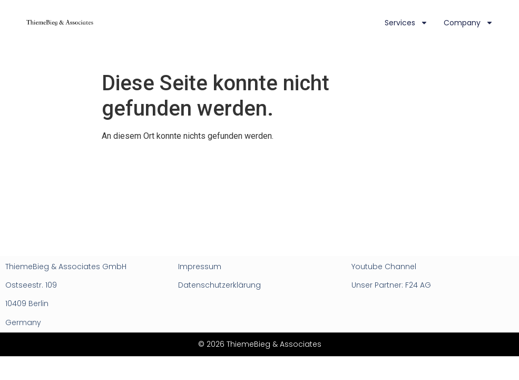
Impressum (199, 266)
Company (468, 22)
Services (406, 22)
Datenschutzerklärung (219, 285)
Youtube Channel (383, 266)
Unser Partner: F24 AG (391, 285)
